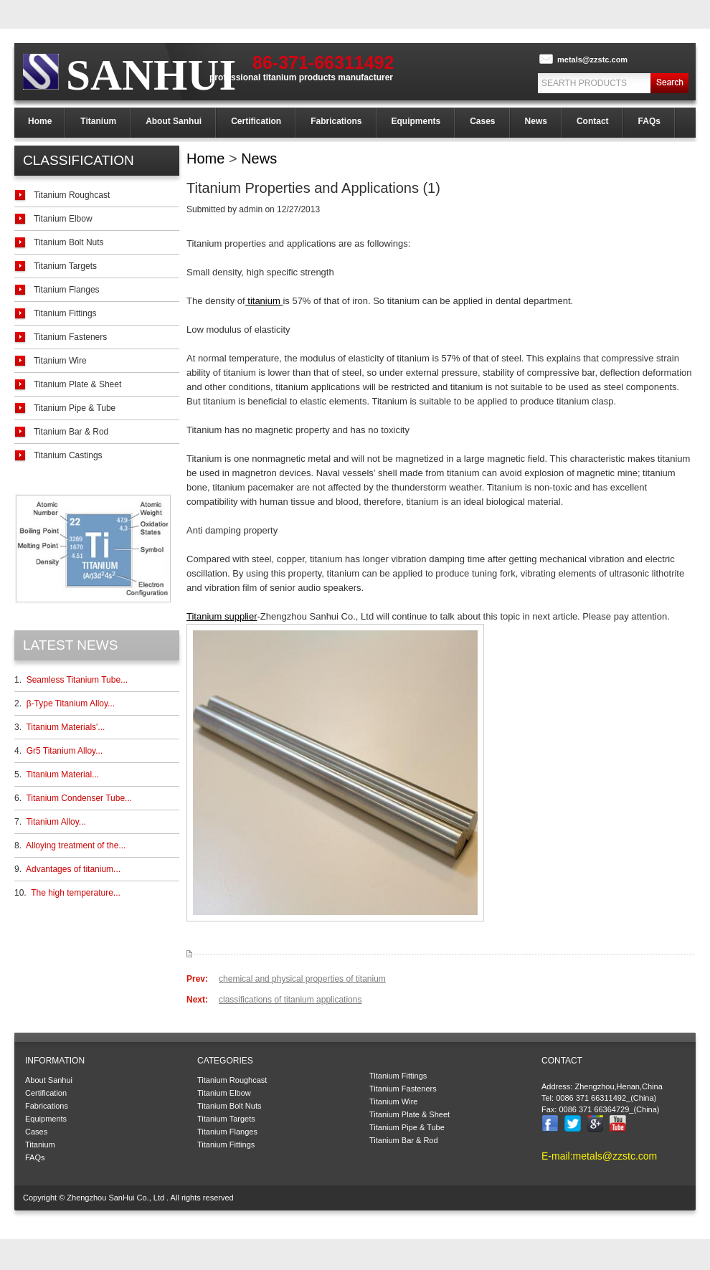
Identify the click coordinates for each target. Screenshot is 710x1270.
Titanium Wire (60, 361)
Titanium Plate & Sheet (77, 384)
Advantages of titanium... (73, 869)
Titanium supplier (221, 616)
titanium (264, 300)
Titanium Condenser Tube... (79, 798)
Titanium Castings (68, 455)
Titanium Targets (65, 266)
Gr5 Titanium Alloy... (65, 751)
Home (205, 158)
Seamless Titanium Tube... (77, 680)
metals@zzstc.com (592, 59)
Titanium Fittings (65, 313)
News (259, 158)
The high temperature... (75, 893)
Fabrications (46, 1105)
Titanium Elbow (63, 219)
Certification (46, 1093)
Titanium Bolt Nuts (69, 242)
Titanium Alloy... (55, 822)
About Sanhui (48, 1080)
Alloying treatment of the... (76, 845)
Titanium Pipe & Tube (74, 408)
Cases (36, 1131)
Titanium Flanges (67, 290)
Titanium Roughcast (72, 195)
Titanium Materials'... (65, 727)
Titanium (40, 1144)
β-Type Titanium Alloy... (71, 703)
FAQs (35, 1157)
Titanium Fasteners (70, 337)
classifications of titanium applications (290, 1000)
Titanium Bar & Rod (71, 432)
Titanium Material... (62, 774)
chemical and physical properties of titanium (302, 979)
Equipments (46, 1118)
